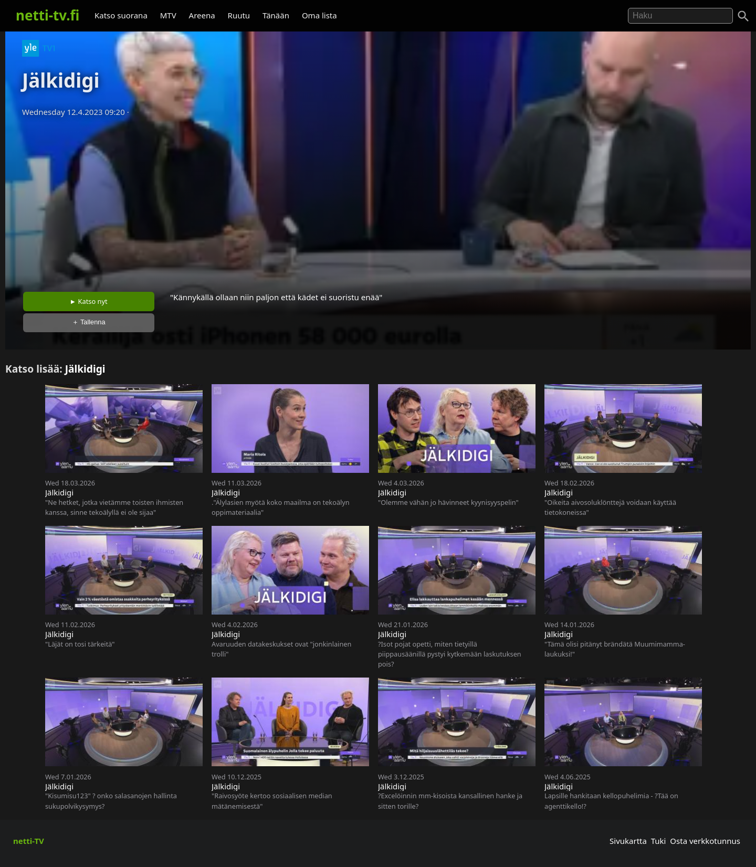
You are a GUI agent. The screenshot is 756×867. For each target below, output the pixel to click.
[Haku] (743, 16)
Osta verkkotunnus (705, 841)
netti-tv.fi (47, 15)
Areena (202, 15)
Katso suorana (121, 15)
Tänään (275, 15)
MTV (168, 15)
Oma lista (319, 15)
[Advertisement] (378, 201)
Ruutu (239, 15)
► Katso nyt (89, 301)
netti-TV (28, 841)
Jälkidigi (85, 369)
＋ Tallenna (89, 322)
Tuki (658, 841)
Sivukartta (628, 841)
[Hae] (680, 16)
